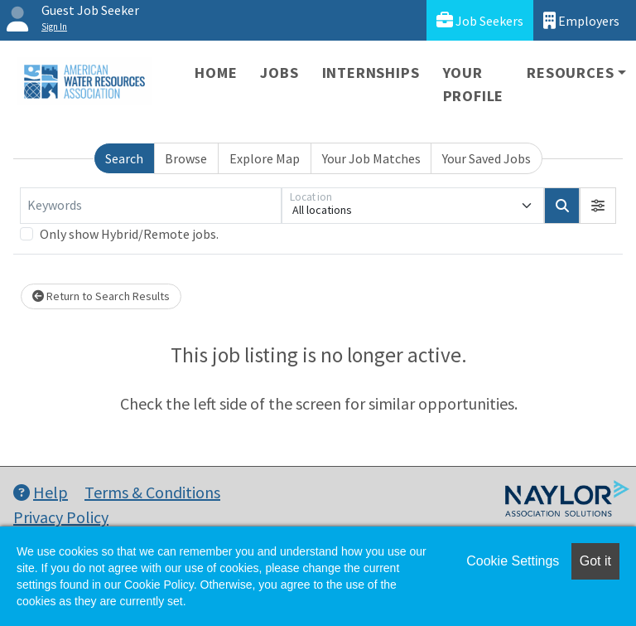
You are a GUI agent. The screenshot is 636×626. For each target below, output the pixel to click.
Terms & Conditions (152, 492)
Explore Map (264, 158)
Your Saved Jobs (486, 158)
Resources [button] (570, 72)
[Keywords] (151, 205)
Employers (581, 20)
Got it (595, 561)
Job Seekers (479, 20)
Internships (371, 72)
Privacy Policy (60, 517)
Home (216, 72)
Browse (186, 158)
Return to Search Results (101, 296)
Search (124, 158)
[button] (598, 205)
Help (40, 492)
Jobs (279, 72)
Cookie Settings (512, 561)
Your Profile (473, 84)
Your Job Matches (371, 158)
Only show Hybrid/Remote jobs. (129, 234)
